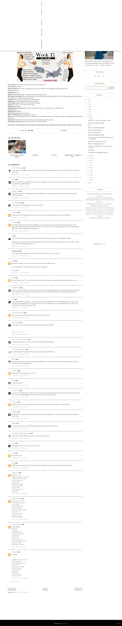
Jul (89, 165)
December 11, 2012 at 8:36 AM (20, 307)
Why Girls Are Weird (18, 312)
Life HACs (26, 2)
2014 (88, 111)
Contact (18, 2)
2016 (88, 106)
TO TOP (118, 623)
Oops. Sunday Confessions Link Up (98, 152)
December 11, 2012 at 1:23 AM (20, 207)
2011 (88, 183)
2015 (88, 109)
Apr (89, 172)
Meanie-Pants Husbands (95, 130)
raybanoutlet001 (16, 498)
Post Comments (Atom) (22, 592)
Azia (13, 299)
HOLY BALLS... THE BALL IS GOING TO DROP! (99, 120)
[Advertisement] (22, 608)
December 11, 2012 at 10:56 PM (20, 438)
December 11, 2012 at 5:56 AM (20, 231)
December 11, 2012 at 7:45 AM (20, 256)
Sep (89, 160)
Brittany (14, 423)
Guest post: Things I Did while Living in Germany (99, 208)
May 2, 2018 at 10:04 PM (18, 547)
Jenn (13, 453)
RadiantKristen (16, 287)
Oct (89, 158)
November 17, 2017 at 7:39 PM (20, 493)
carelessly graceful (17, 332)
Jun (89, 167)
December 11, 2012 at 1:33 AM (20, 217)
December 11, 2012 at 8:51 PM (20, 418)
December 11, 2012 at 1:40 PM (20, 375)
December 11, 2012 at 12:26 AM (20, 174)
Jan (89, 179)
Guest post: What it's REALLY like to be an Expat (99, 212)
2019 (88, 99)
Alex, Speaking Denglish (19, 349)
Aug (89, 163)
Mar (89, 175)
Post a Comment (15, 581)
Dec (89, 118)
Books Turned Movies (94, 132)
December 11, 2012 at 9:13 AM (20, 334)
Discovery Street (16, 203)
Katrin (13, 380)
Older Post (78, 589)
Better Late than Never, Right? (97, 141)
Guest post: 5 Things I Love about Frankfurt (99, 198)
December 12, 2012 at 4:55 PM (20, 458)
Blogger (103, 244)
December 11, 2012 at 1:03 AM (20, 197)
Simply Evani (15, 390)
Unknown (14, 212)
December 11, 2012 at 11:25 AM (20, 365)
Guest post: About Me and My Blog (99, 218)
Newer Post (12, 589)
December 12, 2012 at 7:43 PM (20, 467)
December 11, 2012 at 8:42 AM (20, 317)
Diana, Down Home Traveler (20, 339)
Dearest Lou (15, 191)
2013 (88, 114)
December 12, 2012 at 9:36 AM (20, 448)
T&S (13, 261)
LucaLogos (65, 623)
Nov (89, 155)
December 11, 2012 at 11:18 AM (20, 354)
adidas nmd (15, 473)
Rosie (13, 179)
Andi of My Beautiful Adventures (21, 433)
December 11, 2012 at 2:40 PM (20, 385)
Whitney (14, 412)
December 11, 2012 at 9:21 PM (20, 428)
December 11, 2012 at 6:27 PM (20, 407)
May (89, 170)
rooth (13, 443)
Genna (14, 359)
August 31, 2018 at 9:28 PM (19, 578)
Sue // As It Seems (17, 168)
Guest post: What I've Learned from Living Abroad (99, 210)
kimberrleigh (15, 322)
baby (43, 26)
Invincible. (91, 150)
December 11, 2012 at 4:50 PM (20, 397)
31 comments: (63, 130)
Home (45, 589)
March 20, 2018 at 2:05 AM (19, 519)
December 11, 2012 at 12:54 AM (20, 186)
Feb (89, 177)
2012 (88, 116)
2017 (88, 104)
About (12, 2)
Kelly (13, 463)
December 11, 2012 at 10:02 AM (21, 344)
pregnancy (49, 26)
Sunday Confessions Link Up (96, 123)
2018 (88, 101)
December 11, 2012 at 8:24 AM (20, 282)
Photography (43, 2)
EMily (13, 278)
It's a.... (90, 125)
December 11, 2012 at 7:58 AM (20, 273)
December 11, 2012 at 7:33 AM (20, 246)
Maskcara (34, 2)
